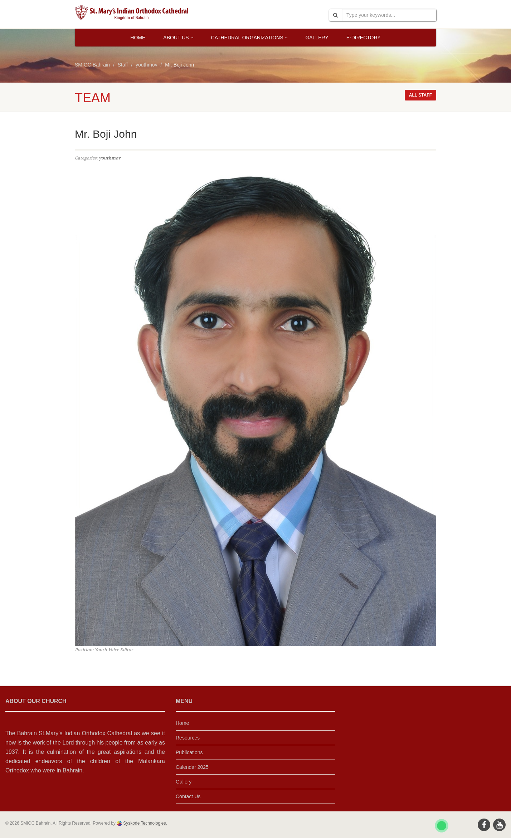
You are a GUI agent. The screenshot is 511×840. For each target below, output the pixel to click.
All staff (420, 95)
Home (137, 37)
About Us (178, 37)
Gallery (316, 37)
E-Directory (363, 37)
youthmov (110, 158)
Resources (188, 738)
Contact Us (188, 796)
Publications (189, 752)
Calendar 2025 (192, 767)
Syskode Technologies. (144, 823)
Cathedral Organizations (249, 37)
